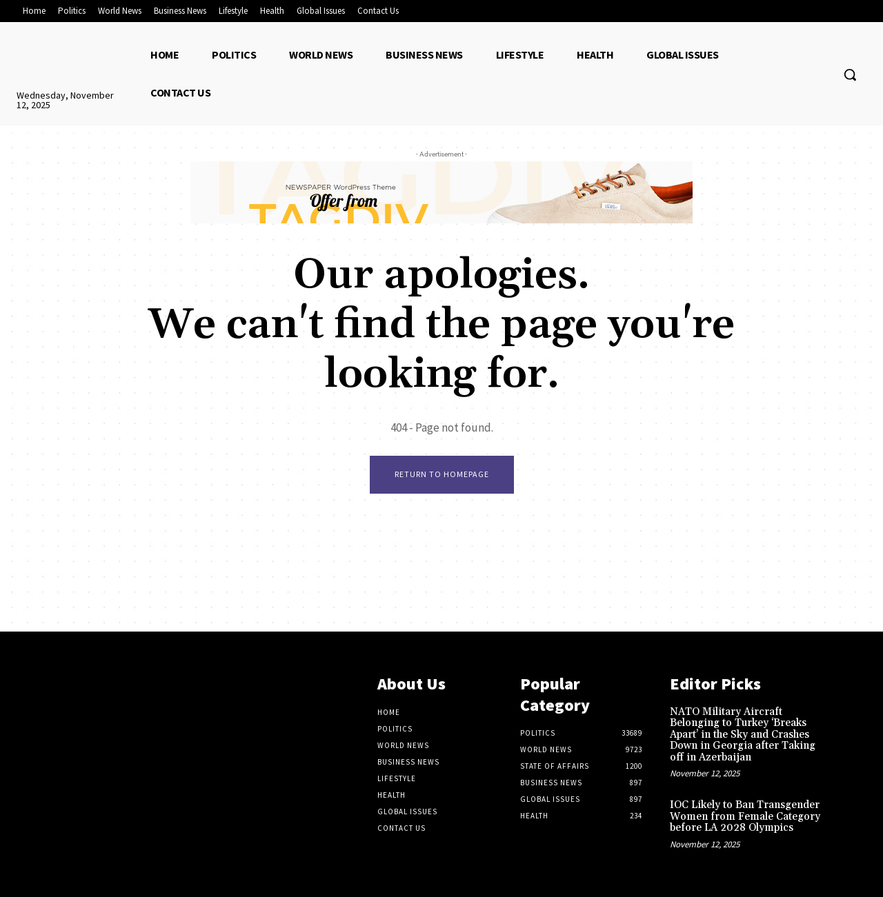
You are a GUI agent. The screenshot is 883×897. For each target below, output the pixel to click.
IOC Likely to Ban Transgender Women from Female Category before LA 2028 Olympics (745, 816)
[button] (849, 74)
